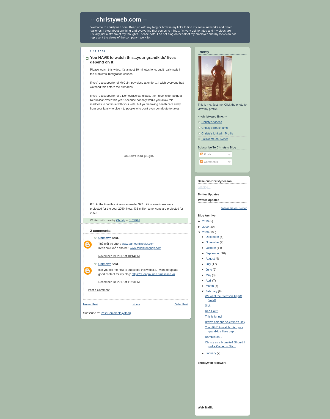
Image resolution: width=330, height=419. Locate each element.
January (211, 353)
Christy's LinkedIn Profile (217, 133)
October (211, 247)
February (212, 291)
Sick (208, 305)
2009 (206, 226)
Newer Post (90, 304)
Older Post (181, 304)
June (209, 269)
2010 (206, 221)
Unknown (104, 238)
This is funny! (213, 316)
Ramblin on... (213, 337)
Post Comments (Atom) (116, 313)
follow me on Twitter (234, 208)
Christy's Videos (211, 122)
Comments (209, 162)
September (213, 253)
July (209, 264)
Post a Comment (99, 290)
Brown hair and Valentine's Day (225, 322)
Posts (205, 154)
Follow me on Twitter (214, 139)
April (209, 280)
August (211, 258)
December (213, 236)
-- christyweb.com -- (119, 19)
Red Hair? (211, 311)
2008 (206, 232)
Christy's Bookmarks (214, 127)
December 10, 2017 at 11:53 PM (119, 282)
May (209, 275)
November (213, 242)
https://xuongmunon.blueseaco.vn (153, 274)
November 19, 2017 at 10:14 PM (119, 256)
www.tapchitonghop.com (145, 248)
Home (136, 304)
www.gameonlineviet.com (138, 243)
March (210, 286)
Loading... (204, 187)
